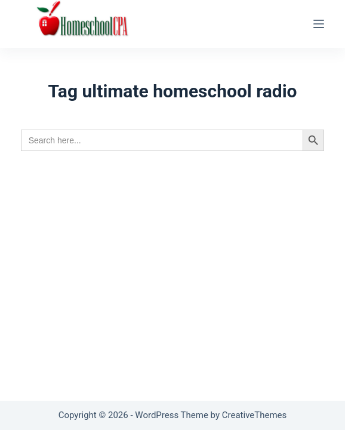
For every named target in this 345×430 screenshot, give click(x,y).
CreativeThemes (254, 415)
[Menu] (318, 24)
